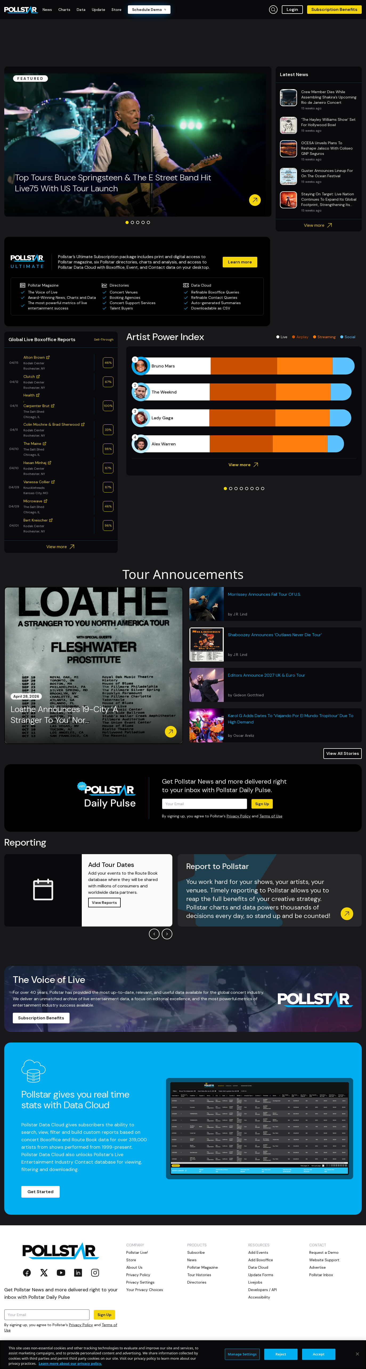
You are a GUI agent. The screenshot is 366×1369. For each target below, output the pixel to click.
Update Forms (260, 1274)
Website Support (324, 1260)
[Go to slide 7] (257, 488)
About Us (134, 1267)
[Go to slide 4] (143, 222)
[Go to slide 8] (262, 488)
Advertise (317, 1267)
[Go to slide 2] (132, 222)
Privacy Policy (239, 816)
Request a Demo (324, 1252)
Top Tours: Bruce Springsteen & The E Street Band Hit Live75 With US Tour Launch (113, 183)
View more (319, 225)
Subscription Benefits (334, 9)
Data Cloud (258, 1267)
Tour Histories (199, 1274)
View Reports (104, 902)
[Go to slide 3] (137, 222)
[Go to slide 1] (127, 222)
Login (292, 9)
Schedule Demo (149, 9)
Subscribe (196, 1252)
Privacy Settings (140, 1282)
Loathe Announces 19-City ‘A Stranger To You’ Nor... (64, 715)
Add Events (258, 1252)
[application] (244, 405)
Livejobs (255, 1282)
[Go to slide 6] (252, 488)
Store (131, 1260)
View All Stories (342, 753)
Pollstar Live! (137, 1252)
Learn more (240, 262)
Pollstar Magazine (202, 1267)
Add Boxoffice (260, 1260)
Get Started (40, 1191)
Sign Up (262, 803)
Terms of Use (270, 816)
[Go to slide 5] (148, 222)
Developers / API (262, 1289)
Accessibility (259, 1297)
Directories (196, 1282)
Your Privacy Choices (144, 1289)
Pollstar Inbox (321, 1274)
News (192, 1260)
